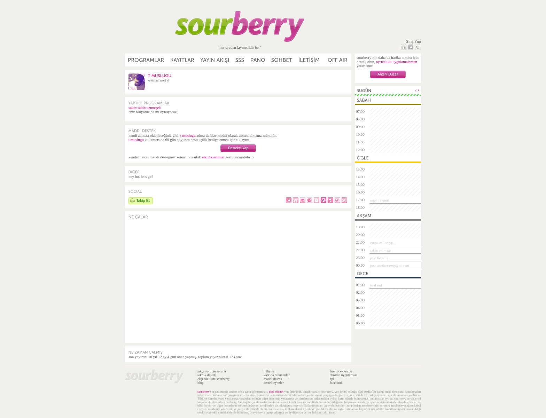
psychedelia (379, 258)
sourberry (203, 391)
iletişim (269, 371)
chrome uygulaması (343, 375)
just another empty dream (389, 265)
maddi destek (273, 379)
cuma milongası (382, 242)
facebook (336, 383)
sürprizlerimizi (213, 157)
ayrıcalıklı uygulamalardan (396, 62)
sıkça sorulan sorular (211, 371)
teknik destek (206, 375)
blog (200, 383)
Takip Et (143, 200)
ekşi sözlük (276, 391)
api (332, 379)
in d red (376, 285)
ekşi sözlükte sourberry (213, 379)
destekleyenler (274, 383)
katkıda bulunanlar (277, 375)
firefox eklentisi (341, 371)
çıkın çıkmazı (380, 250)
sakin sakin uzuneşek (144, 107)
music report (379, 200)
